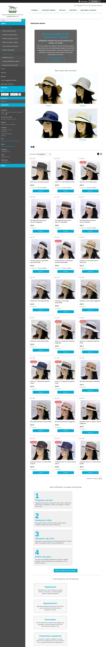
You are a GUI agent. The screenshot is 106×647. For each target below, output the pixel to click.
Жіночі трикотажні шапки (10, 46)
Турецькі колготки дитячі (10, 65)
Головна (34, 10)
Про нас (3, 72)
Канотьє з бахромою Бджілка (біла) (89, 342)
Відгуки (3, 76)
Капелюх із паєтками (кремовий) (62, 301)
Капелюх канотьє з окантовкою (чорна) (40, 462)
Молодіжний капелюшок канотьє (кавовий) (63, 221)
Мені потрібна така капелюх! (65, 534)
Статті (3, 69)
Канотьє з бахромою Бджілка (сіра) (64, 382)
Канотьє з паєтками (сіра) (88, 182)
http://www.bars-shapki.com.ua (10, 141)
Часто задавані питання (8, 80)
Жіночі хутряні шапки (9, 31)
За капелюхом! (55, 59)
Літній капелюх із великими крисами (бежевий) (64, 261)
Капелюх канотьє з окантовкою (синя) (65, 462)
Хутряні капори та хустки (10, 38)
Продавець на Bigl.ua (53, 643)
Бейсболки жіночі (7, 57)
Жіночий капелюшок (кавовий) (90, 381)
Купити (41, 191)
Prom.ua (62, 641)
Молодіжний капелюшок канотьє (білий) (88, 221)
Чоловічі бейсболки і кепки (10, 61)
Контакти (73, 10)
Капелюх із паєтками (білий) (39, 301)
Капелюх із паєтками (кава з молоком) (89, 261)
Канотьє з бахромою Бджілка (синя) (40, 382)
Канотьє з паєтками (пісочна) (64, 182)
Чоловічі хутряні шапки (9, 35)
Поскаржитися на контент (58, 645)
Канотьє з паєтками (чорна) (39, 182)
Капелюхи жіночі (7, 54)
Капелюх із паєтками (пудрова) (90, 301)
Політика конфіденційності (73, 645)
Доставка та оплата (7, 84)
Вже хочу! (65, 583)
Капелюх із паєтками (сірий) (39, 341)
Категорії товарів (6, 27)
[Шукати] (23, 20)
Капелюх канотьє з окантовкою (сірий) (90, 462)
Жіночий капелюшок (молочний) (40, 421)
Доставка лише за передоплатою (77, 612)
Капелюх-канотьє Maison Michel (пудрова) (90, 422)
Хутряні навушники (8, 50)
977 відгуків (84, 1)
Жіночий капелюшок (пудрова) (65, 421)
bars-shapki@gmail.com (8, 146)
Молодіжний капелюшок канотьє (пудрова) (38, 221)
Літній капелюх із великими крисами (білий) (39, 261)
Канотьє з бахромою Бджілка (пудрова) (64, 342)
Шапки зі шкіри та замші (10, 42)
